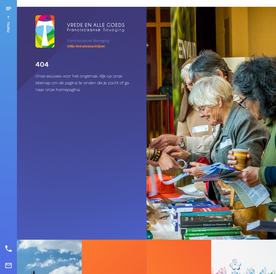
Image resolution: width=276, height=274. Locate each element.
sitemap (42, 82)
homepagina (67, 89)
